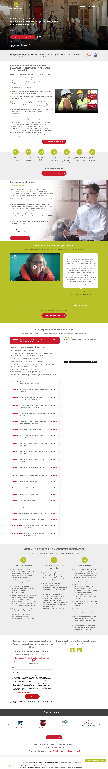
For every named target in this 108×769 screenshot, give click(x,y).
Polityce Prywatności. (43, 762)
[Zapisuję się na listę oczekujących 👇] (22, 37)
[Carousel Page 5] (80, 305)
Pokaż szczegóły (24, 766)
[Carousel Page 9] (86, 305)
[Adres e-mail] (32, 672)
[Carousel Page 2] (76, 305)
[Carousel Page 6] (82, 305)
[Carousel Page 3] (77, 305)
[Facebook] (72, 650)
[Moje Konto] (93, 7)
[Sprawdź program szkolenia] (20, 238)
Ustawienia (95, 753)
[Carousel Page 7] (83, 305)
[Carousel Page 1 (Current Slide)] (74, 305)
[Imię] (32, 668)
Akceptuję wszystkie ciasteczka (95, 749)
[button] (32, 678)
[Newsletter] (84, 7)
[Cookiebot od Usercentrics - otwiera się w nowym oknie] (9, 766)
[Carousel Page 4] (79, 305)
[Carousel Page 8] (85, 305)
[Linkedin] (79, 650)
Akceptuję (21, 692)
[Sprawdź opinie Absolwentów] (54, 142)
